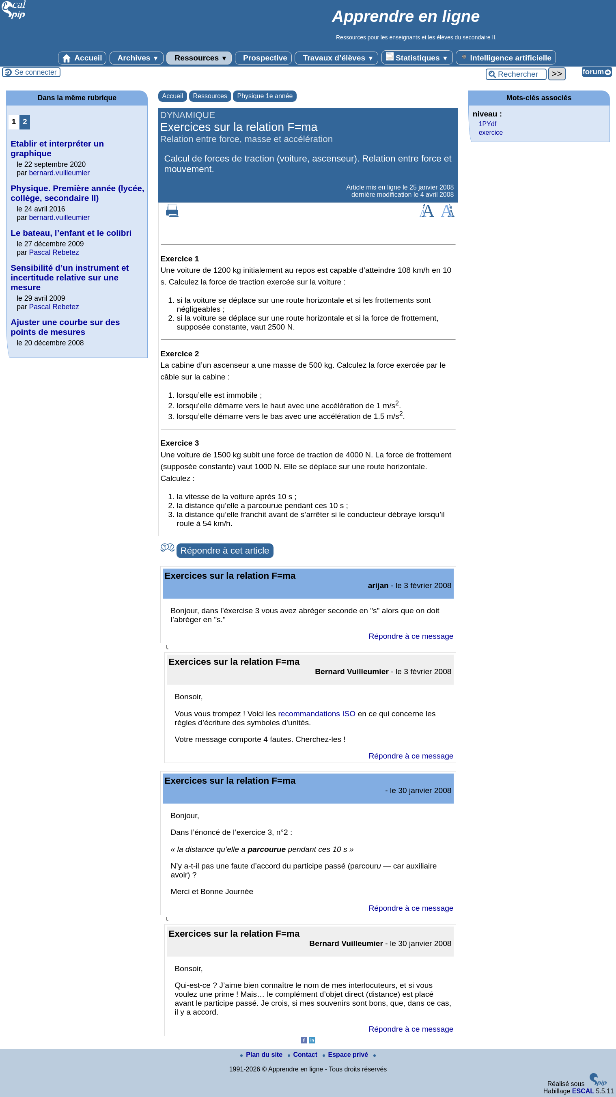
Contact (303, 1054)
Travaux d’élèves (336, 58)
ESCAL (583, 1091)
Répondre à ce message (410, 636)
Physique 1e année (265, 96)
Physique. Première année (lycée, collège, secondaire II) (77, 193)
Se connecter (36, 72)
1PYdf (488, 124)
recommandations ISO (316, 713)
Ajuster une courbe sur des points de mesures (65, 326)
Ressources (199, 58)
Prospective (263, 58)
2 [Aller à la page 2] (25, 121)
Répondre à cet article (225, 550)
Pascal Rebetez (54, 252)
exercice (491, 132)
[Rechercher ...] (516, 74)
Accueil (82, 58)
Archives (136, 58)
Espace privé (346, 1054)
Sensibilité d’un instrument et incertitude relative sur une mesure (70, 277)
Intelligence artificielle (505, 57)
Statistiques (417, 57)
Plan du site (262, 1054)
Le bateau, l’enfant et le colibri (71, 232)
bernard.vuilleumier (59, 173)
